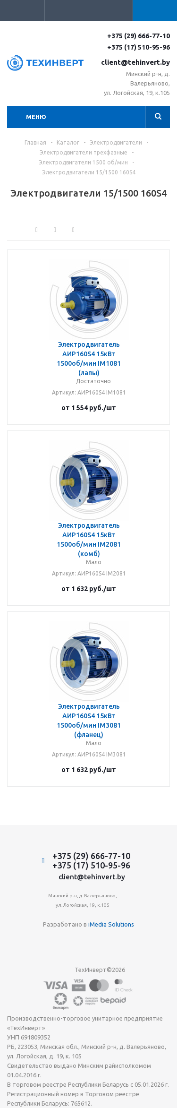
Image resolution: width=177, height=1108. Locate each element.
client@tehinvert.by (135, 62)
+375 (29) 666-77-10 (138, 36)
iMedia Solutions (111, 924)
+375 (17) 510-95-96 (138, 47)
